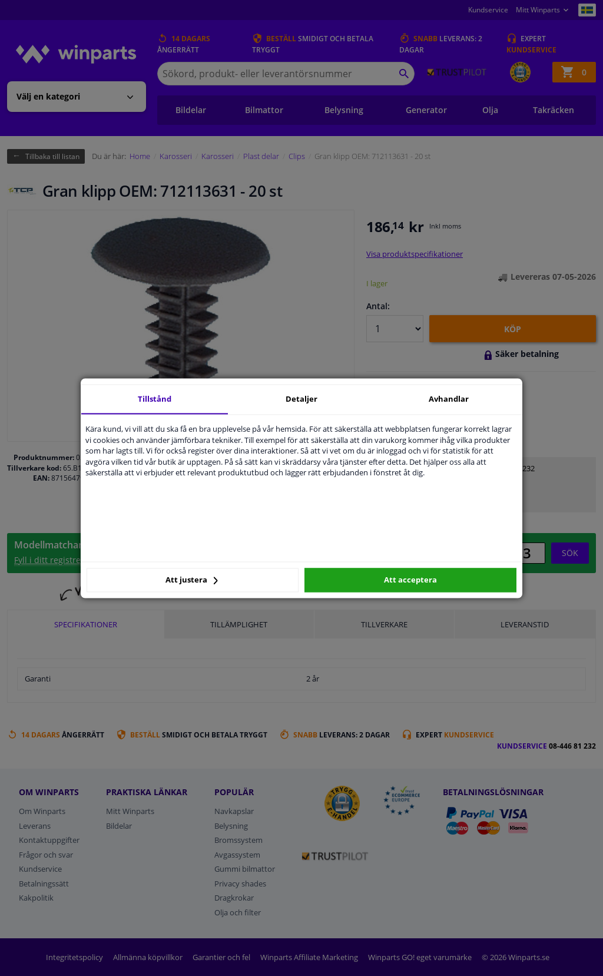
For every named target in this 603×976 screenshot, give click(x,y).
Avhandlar (449, 398)
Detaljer (301, 398)
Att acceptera (410, 580)
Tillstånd (154, 398)
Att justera (191, 580)
